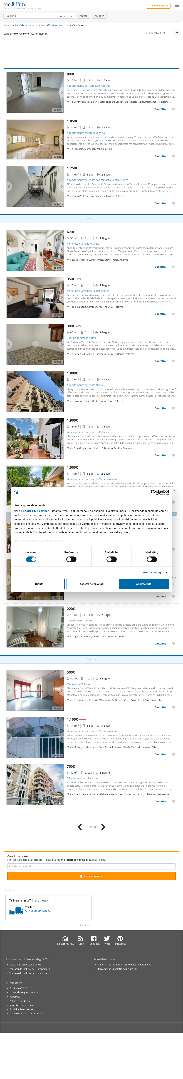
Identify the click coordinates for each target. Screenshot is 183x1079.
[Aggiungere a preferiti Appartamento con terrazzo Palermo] (173, 109)
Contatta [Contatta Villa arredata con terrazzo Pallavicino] (160, 455)
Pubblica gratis (158, 5)
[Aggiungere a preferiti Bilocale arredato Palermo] (173, 801)
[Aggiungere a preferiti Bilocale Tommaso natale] (173, 361)
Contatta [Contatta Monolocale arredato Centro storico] (160, 314)
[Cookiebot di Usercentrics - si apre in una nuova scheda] (153, 492)
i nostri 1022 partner (35, 510)
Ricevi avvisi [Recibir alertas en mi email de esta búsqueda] (91, 876)
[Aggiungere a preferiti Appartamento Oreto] (173, 644)
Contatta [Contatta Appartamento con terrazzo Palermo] (160, 109)
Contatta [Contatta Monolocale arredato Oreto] (160, 266)
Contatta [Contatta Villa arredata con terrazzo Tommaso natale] (160, 754)
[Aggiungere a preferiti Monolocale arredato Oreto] (173, 267)
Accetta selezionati (91, 583)
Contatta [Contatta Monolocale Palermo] (160, 707)
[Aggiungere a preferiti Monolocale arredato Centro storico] (173, 314)
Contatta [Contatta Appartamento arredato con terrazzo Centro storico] (160, 203)
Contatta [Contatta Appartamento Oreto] (160, 643)
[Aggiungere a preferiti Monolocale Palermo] (173, 707)
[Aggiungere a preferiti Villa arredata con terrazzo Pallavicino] (173, 455)
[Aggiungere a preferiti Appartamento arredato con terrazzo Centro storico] (173, 203)
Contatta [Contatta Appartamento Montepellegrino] (160, 156)
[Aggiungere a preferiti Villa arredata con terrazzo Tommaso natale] (173, 502)
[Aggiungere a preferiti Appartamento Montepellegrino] (173, 156)
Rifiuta (39, 583)
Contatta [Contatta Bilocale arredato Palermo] (160, 801)
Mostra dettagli (152, 572)
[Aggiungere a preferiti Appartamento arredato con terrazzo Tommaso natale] (173, 549)
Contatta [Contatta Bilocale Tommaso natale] (160, 361)
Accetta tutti (144, 583)
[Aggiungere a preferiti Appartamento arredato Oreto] (173, 408)
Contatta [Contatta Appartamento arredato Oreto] (160, 408)
